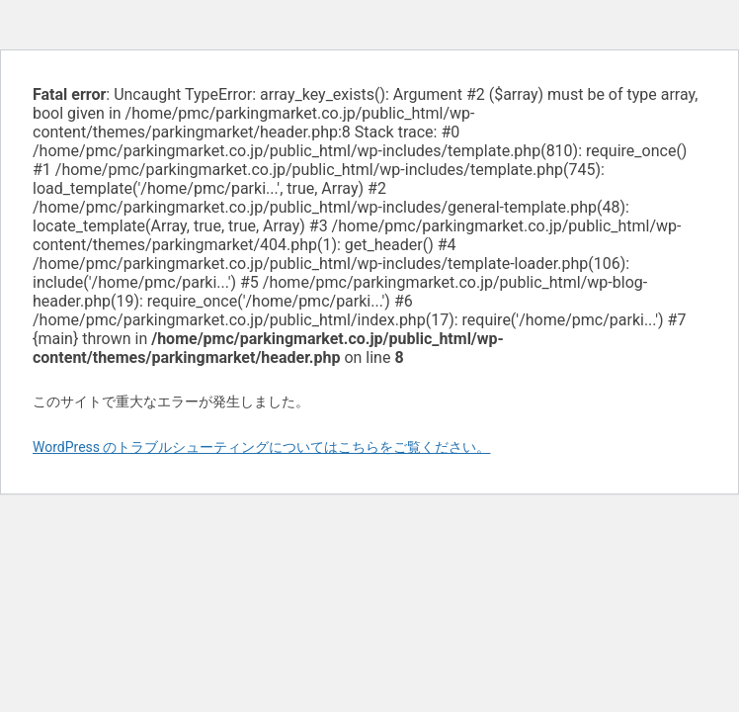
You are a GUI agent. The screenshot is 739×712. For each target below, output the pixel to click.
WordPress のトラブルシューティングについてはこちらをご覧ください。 (262, 447)
